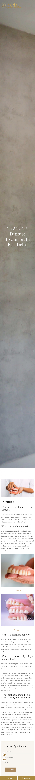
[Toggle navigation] (31, 5)
